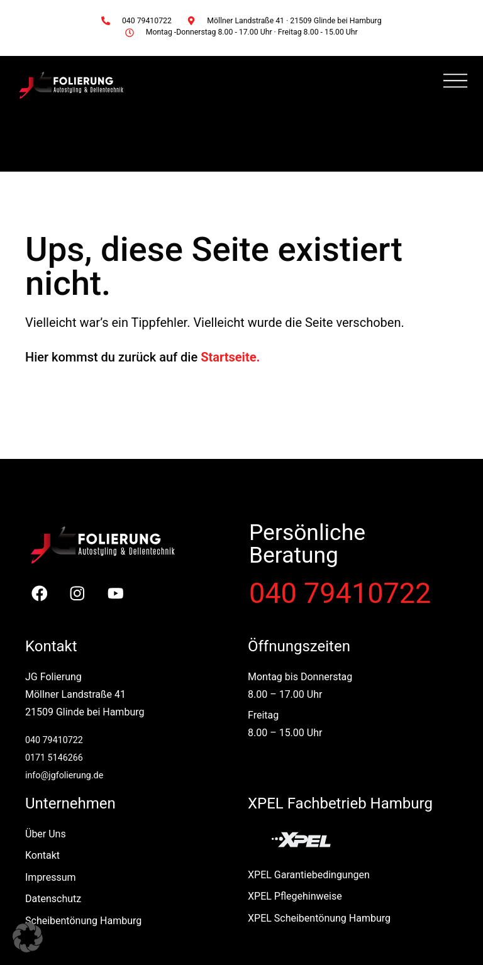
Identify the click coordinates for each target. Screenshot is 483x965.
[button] (27, 937)
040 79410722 (340, 593)
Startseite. (230, 357)
